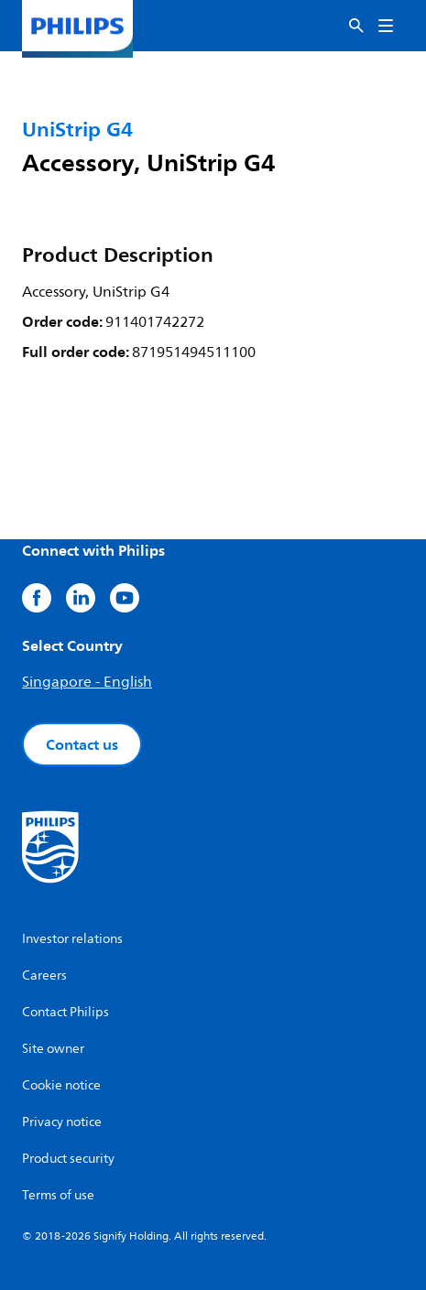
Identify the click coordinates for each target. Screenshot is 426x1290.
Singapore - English (87, 682)
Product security (68, 1158)
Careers (44, 975)
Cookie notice (61, 1085)
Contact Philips (65, 1012)
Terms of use (58, 1195)
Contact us (82, 744)
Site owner (53, 1048)
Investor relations (72, 938)
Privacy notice (62, 1122)
